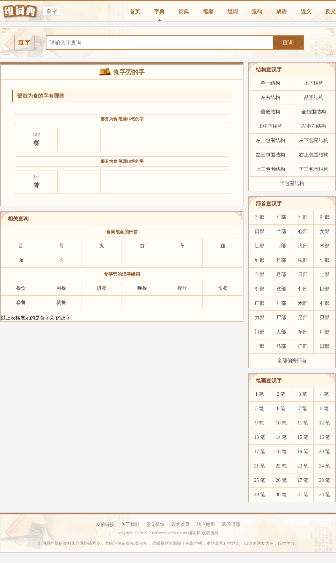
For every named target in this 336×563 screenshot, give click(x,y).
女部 (324, 231)
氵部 (303, 217)
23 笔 (302, 466)
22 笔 (281, 466)
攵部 (281, 288)
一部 (259, 346)
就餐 (61, 302)
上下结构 (313, 83)
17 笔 (259, 451)
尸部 (281, 317)
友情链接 (105, 524)
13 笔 (259, 437)
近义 (306, 11)
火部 (303, 245)
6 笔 (281, 408)
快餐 (223, 288)
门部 (259, 332)
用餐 (61, 288)
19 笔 (302, 451)
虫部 (303, 260)
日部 (303, 274)
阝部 (324, 217)
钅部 (259, 288)
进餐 (102, 288)
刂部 (281, 245)
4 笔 (324, 394)
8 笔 (324, 408)
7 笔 (303, 408)
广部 (259, 303)
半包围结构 (292, 183)
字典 (159, 11)
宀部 (259, 274)
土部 (324, 274)
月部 (281, 274)
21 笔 (259, 466)
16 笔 (324, 437)
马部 (281, 346)
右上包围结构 (313, 154)
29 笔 (259, 494)
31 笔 (302, 494)
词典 (183, 11)
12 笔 (324, 422)
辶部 (259, 245)
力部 (259, 317)
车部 (303, 332)
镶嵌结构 (270, 111)
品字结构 (313, 97)
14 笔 (281, 437)
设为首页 (180, 524)
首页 (135, 11)
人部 (281, 332)
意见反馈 (155, 524)
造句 (257, 11)
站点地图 (206, 524)
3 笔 (303, 394)
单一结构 (270, 83)
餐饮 (21, 288)
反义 (330, 11)
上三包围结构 (270, 169)
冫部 (281, 303)
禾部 (303, 303)
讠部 (324, 260)
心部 (303, 231)
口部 (259, 231)
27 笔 (302, 480)
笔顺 (208, 11)
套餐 (21, 302)
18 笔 (281, 451)
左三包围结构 (270, 154)
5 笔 (259, 408)
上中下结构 (270, 126)
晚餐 (142, 288)
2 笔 (281, 394)
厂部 (324, 332)
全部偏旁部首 (292, 360)
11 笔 (303, 422)
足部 (303, 317)
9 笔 (259, 422)
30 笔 (281, 494)
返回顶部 (231, 524)
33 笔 (324, 494)
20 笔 (324, 451)
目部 (324, 288)
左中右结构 (313, 126)
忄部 (303, 288)
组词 (232, 11)
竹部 (281, 260)
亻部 (281, 217)
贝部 (324, 317)
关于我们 (130, 524)
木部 (324, 245)
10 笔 (281, 422)
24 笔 (324, 466)
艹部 (281, 231)
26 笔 (281, 480)
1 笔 (259, 394)
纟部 (259, 260)
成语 (281, 11)
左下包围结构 (313, 140)
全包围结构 (313, 111)
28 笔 (324, 480)
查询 (288, 42)
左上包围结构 (270, 140)
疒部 (303, 346)
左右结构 (270, 97)
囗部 (324, 346)
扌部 (259, 217)
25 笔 (259, 480)
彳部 (324, 303)
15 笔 (302, 437)
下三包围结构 (313, 169)
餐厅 (182, 288)
